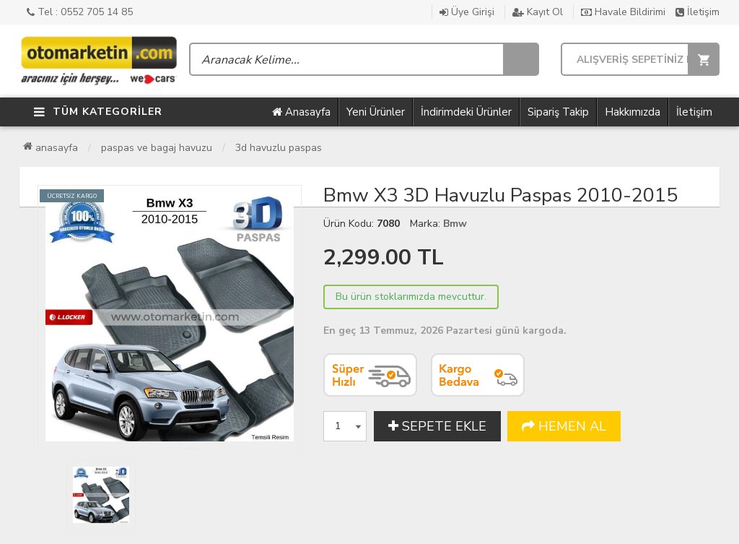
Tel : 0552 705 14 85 (80, 12)
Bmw (455, 223)
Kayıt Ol (537, 12)
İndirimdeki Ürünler (466, 112)
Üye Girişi (467, 12)
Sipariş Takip (558, 112)
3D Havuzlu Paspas (278, 148)
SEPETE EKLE (437, 426)
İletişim (697, 12)
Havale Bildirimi (623, 12)
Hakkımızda (632, 112)
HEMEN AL (564, 426)
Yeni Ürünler (375, 112)
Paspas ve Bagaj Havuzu (156, 148)
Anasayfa (301, 112)
